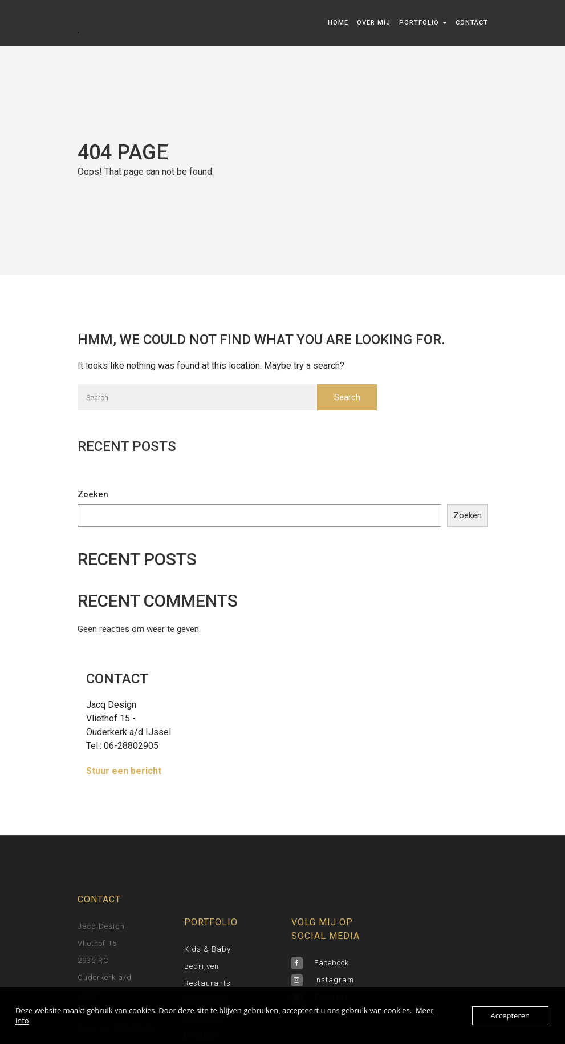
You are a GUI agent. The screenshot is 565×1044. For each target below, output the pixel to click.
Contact (472, 22)
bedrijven (201, 966)
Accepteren (510, 1015)
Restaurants (207, 983)
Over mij (374, 22)
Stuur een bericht (123, 770)
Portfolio (423, 22)
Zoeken (93, 494)
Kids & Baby (207, 949)
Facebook (320, 962)
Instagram (322, 980)
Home (338, 22)
